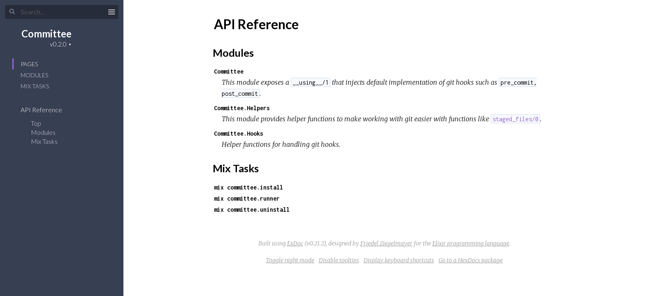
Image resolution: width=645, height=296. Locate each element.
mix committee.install (248, 187)
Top (36, 123)
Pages (29, 63)
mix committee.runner (247, 198)
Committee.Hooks (238, 133)
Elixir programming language (470, 243)
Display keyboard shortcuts (399, 260)
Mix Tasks (35, 86)
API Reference (47, 109)
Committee (46, 33)
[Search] (61, 12)
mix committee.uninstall (252, 209)
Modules (34, 75)
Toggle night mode (290, 260)
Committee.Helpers (242, 107)
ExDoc (295, 243)
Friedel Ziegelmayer (386, 243)
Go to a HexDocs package (471, 260)
